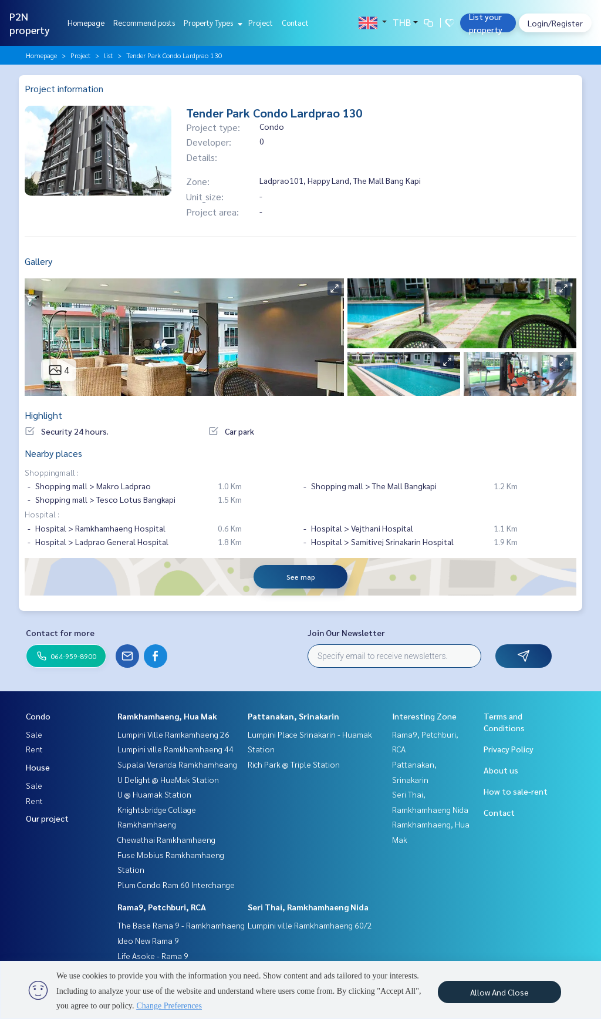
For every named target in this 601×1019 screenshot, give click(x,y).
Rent (34, 749)
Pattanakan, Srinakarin (293, 716)
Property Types (211, 23)
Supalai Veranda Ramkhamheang (177, 764)
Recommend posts (144, 23)
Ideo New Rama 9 (148, 940)
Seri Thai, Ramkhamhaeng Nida (308, 907)
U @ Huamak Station (154, 794)
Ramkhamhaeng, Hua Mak (167, 716)
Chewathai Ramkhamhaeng (166, 839)
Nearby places (53, 453)
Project (260, 23)
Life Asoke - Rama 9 (152, 955)
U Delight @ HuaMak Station (168, 779)
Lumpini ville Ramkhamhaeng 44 (175, 749)
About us (501, 770)
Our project (47, 818)
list (108, 55)
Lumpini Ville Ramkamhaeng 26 (173, 734)
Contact (295, 23)
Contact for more (60, 632)
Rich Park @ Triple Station (294, 764)
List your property (485, 23)
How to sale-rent (516, 791)
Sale (34, 734)
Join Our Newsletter (346, 632)
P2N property (29, 22)
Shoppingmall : (52, 472)
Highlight (43, 415)
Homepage (85, 23)
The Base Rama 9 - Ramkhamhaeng (181, 925)
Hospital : (42, 514)
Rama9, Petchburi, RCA (161, 907)
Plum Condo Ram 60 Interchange (176, 884)
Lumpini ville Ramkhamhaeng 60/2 (310, 925)
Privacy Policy (509, 749)
